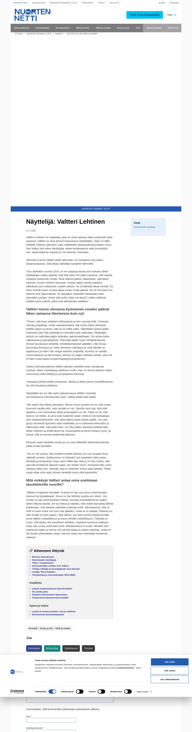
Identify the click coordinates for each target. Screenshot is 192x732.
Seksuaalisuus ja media (27, 627)
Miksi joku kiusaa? (57, 630)
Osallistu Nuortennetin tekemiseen (49, 424)
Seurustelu (54, 606)
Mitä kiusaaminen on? (59, 626)
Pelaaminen (87, 630)
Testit (101, 3)
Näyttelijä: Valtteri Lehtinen (82, 34)
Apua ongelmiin (152, 616)
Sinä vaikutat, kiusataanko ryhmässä (60, 634)
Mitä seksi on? (23, 609)
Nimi (29, 546)
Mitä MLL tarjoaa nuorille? (156, 636)
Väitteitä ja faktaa (25, 640)
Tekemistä (151, 631)
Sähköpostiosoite (35, 557)
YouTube (67, 676)
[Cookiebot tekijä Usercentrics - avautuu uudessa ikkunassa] (17, 727)
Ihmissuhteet (56, 598)
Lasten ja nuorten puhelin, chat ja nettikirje (53, 441)
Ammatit (59, 34)
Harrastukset (119, 630)
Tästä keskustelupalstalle (145, 14)
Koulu (116, 606)
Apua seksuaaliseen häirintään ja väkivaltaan (159, 620)
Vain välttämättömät (169, 714)
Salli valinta (169, 706)
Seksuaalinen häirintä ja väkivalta (31, 630)
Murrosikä (86, 603)
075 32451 (27, 679)
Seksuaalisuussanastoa (27, 637)
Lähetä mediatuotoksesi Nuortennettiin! (52, 418)
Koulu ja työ (46, 457)
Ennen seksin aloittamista (28, 616)
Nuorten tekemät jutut (63, 3)
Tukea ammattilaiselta (155, 613)
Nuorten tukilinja (152, 606)
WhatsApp (52, 477)
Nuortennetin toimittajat (44, 389)
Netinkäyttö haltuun (90, 633)
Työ (115, 616)
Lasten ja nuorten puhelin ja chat (159, 603)
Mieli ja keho (88, 598)
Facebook (34, 477)
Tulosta (88, 477)
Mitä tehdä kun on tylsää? (124, 626)
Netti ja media (62, 457)
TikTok (66, 670)
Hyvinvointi (86, 609)
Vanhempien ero (56, 613)
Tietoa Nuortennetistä (29, 687)
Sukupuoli (22, 633)
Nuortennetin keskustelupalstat (48, 444)
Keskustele (38, 3)
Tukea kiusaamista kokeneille (62, 642)
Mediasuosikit (87, 650)
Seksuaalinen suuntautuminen (30, 606)
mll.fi (21, 682)
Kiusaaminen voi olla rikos (60, 639)
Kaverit (52, 603)
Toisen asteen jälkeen (123, 613)
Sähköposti (71, 477)
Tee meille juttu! (40, 421)
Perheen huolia (56, 616)
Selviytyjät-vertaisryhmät (60, 646)
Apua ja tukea (153, 598)
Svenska (174, 3)
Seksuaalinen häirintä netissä (94, 644)
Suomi (161, 3)
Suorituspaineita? (25, 623)
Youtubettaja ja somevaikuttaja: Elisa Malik (53, 404)
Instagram (68, 673)
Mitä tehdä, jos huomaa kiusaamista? (59, 650)
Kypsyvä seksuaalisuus (27, 603)
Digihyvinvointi (88, 623)
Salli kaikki (170, 697)
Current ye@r (33, 579)
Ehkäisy (21, 620)
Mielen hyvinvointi (89, 606)
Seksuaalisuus (25, 598)
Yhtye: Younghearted (42, 392)
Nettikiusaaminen (89, 640)
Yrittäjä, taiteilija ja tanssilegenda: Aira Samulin (56, 398)
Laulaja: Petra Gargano (43, 401)
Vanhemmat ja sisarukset (60, 609)
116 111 (147, 673)
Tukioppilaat (20, 3)
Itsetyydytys (22, 613)
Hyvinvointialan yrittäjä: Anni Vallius (50, 395)
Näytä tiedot (142, 727)
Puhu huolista (151, 609)
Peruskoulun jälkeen (122, 609)
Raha (116, 640)
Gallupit (114, 3)
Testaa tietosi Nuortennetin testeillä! (50, 427)
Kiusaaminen (56, 622)
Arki (116, 622)
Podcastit (88, 3)
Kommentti (32, 501)
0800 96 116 (150, 687)
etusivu (19, 34)
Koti (115, 633)
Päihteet (85, 613)
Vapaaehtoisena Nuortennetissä (159, 642)
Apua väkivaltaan (153, 625)
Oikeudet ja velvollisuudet (124, 637)
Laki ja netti (86, 647)
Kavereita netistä (89, 637)
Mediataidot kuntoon (90, 626)
